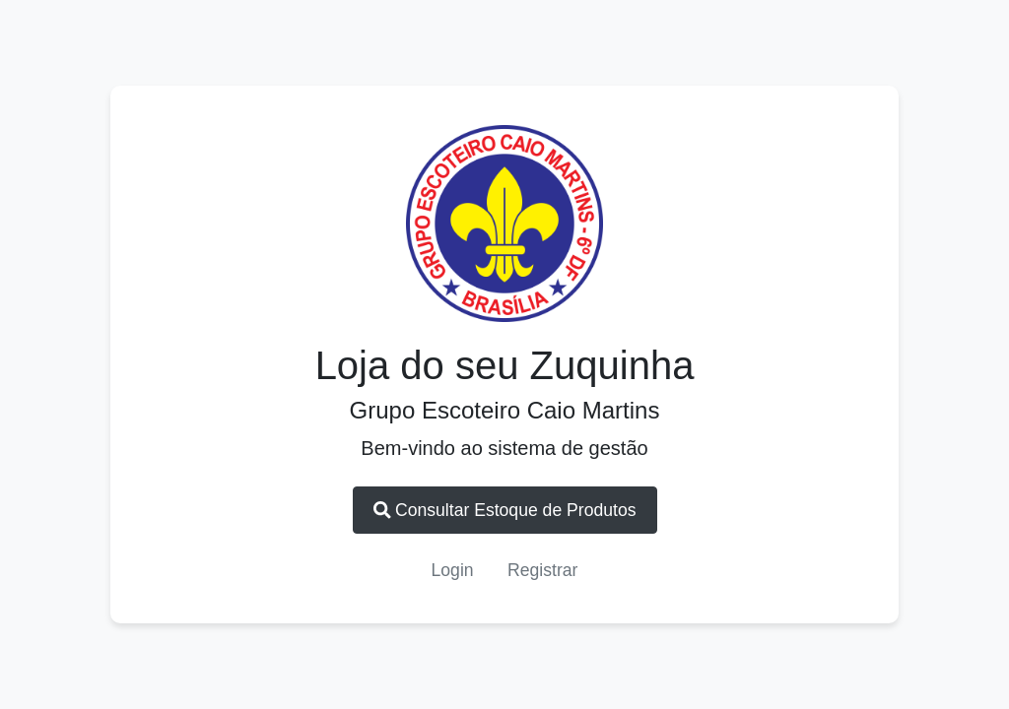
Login (453, 570)
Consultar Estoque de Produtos (505, 510)
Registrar (542, 570)
